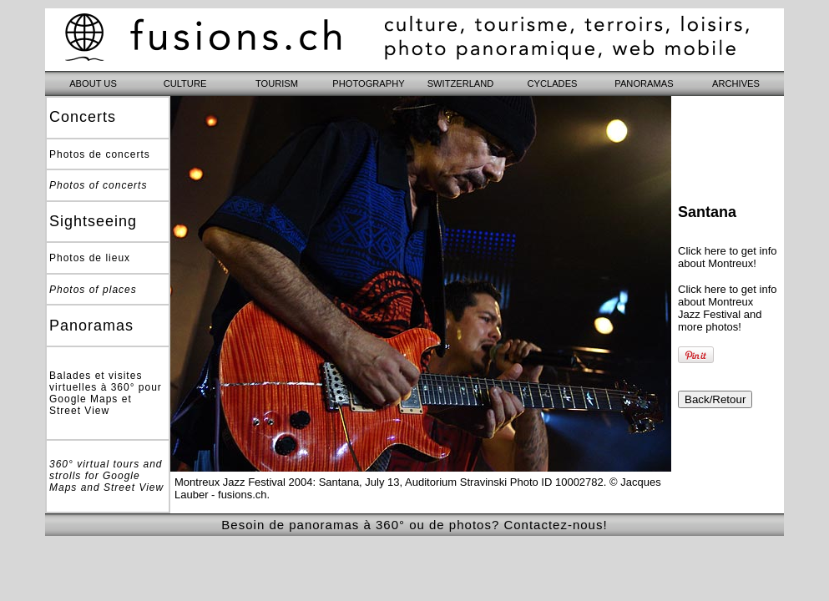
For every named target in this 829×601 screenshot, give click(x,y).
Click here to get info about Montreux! (727, 257)
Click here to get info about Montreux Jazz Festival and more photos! (727, 308)
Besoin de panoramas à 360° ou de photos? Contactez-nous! (414, 525)
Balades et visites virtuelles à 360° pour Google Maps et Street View (105, 393)
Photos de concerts (99, 154)
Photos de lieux (89, 258)
